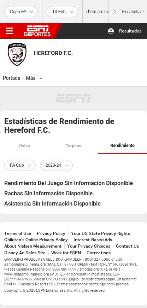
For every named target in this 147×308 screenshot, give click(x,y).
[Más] (41, 78)
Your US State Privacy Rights (100, 233)
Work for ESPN (66, 252)
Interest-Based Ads (93, 239)
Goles (24, 145)
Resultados (130, 31)
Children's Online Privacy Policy (36, 239)
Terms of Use (17, 233)
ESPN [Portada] (37, 30)
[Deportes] (21, 11)
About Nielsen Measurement (32, 246)
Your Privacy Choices (88, 246)
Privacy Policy (51, 233)
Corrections (99, 252)
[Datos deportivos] (62, 11)
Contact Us (127, 246)
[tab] (24, 146)
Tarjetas (73, 145)
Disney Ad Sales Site (25, 252)
